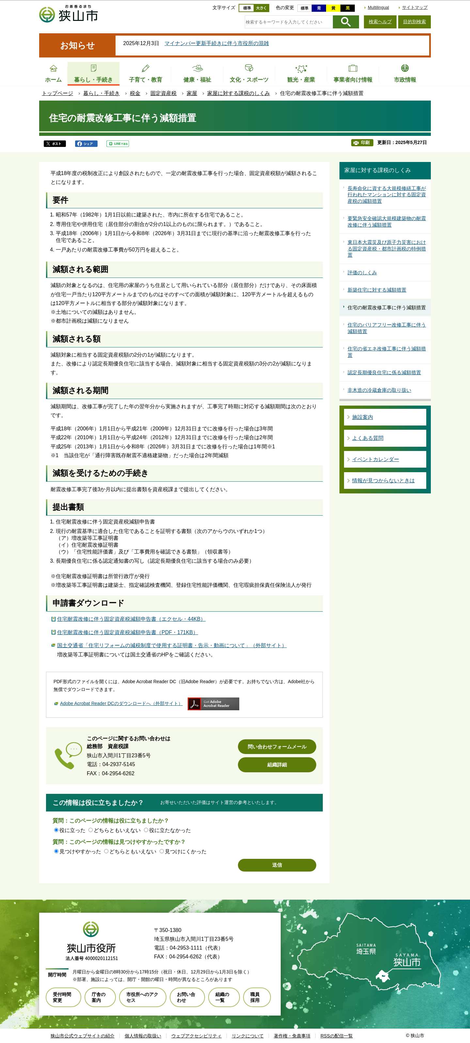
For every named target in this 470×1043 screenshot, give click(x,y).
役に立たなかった (170, 830)
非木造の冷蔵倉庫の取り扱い (379, 390)
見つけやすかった (80, 851)
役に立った (72, 830)
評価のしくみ (362, 272)
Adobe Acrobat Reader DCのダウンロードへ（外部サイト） (121, 703)
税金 (135, 93)
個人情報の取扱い (143, 1036)
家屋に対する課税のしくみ (238, 93)
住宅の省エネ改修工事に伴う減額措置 (387, 352)
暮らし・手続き (101, 93)
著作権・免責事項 (292, 1036)
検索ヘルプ (380, 21)
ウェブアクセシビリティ (196, 1036)
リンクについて (248, 1036)
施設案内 (362, 417)
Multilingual (378, 7)
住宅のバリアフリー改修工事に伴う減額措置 (387, 328)
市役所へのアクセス (142, 997)
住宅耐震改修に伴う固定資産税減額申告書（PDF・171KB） (127, 632)
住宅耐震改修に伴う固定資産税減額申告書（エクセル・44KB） (131, 619)
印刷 (365, 142)
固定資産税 (163, 93)
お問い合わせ (186, 997)
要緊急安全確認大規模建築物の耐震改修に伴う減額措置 (387, 222)
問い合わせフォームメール (277, 746)
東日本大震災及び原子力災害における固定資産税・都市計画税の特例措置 (387, 248)
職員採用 (254, 997)
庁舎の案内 (98, 997)
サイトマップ (415, 7)
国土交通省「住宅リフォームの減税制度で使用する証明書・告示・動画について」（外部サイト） (172, 644)
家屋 (192, 93)
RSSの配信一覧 (337, 1036)
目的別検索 (414, 21)
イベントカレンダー (375, 459)
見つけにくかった (186, 851)
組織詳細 (277, 764)
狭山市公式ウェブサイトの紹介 (83, 1036)
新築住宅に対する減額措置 (377, 290)
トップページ (57, 93)
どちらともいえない (117, 830)
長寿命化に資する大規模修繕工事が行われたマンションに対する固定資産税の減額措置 (387, 194)
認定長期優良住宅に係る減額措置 (384, 372)
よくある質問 (368, 438)
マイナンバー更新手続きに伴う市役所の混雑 (216, 43)
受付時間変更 (62, 997)
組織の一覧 (222, 997)
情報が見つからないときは (383, 480)
